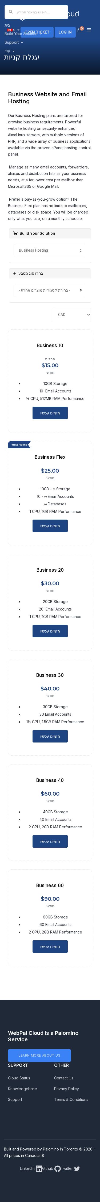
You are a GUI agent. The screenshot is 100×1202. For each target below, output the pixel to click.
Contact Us (63, 1078)
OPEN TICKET (37, 32)
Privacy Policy (66, 1088)
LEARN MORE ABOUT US (39, 1055)
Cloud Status (19, 1078)
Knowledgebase (22, 1088)
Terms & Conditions (71, 1099)
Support (15, 1099)
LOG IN (65, 32)
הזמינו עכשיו (50, 413)
